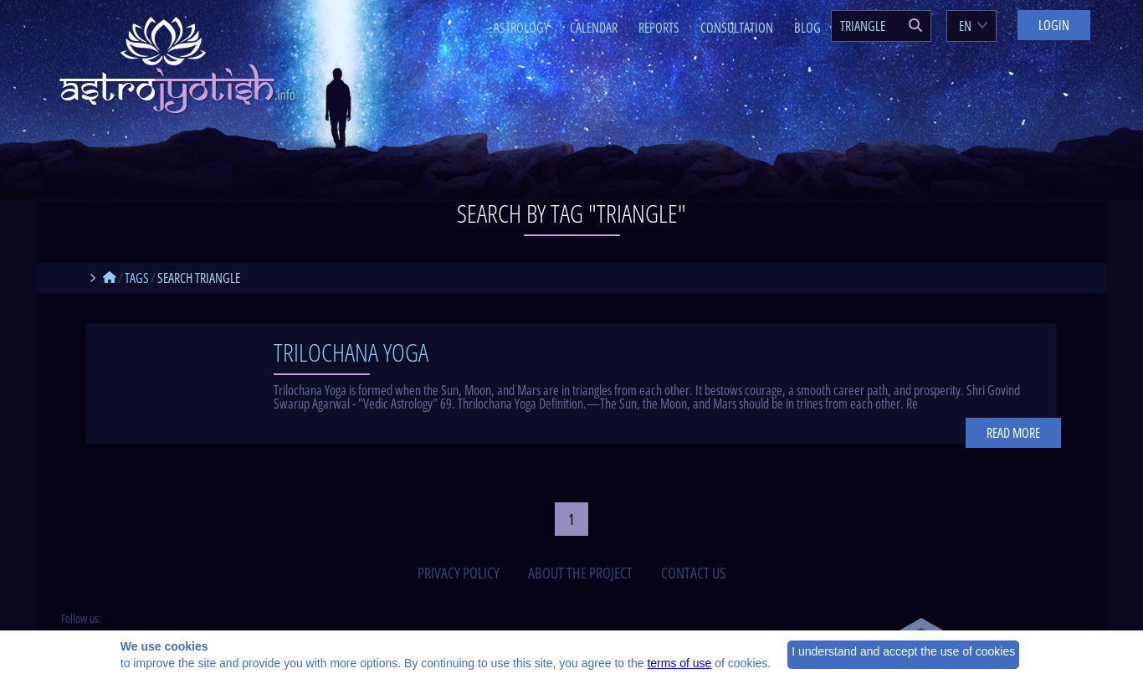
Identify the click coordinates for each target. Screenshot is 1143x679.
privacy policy (459, 573)
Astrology (521, 27)
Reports (658, 27)
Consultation (736, 27)
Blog (807, 27)
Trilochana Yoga (351, 352)
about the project (580, 573)
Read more (1013, 433)
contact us (693, 573)
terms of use (679, 663)
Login (1053, 25)
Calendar (594, 27)
